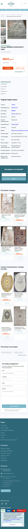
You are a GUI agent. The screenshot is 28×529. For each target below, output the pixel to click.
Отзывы (3, 432)
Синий (16, 124)
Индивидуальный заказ (7, 450)
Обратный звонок (5, 490)
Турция (13, 14)
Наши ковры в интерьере (7, 430)
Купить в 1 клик (20, 68)
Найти (14, 178)
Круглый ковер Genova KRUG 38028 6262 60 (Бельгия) (7, 295)
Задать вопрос (14, 406)
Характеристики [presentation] (6, 82)
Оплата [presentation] (3, 89)
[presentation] (13, 400)
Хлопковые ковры (18, 352)
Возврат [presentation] (3, 93)
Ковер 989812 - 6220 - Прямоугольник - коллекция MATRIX (6, 249)
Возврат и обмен (5, 455)
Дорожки (16, 9)
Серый (13, 124)
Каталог (7, 14)
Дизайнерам (4, 460)
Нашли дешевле (19, 71)
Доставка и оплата (6, 453)
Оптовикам (3, 458)
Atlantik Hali (19, 14)
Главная (2, 14)
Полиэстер (14, 113)
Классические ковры (6, 352)
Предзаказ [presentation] (4, 91)
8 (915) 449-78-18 (6, 470)
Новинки (10, 9)
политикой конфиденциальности (12, 410)
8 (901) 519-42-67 (7, 469)
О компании (4, 425)
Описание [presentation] (4, 84)
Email (3, 383)
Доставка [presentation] (4, 86)
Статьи (2, 437)
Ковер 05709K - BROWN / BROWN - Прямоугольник (19, 249)
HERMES (2, 16)
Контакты (3, 435)
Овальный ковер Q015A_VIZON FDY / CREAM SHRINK (19, 295)
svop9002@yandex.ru (8, 473)
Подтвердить (12, 524)
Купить (9, 68)
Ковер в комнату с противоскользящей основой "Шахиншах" (6, 329)
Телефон (4, 376)
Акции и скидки (5, 427)
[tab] (14, 82)
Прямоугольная (15, 130)
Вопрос (4, 388)
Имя (3, 370)
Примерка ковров (5, 448)
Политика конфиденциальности (9, 439)
